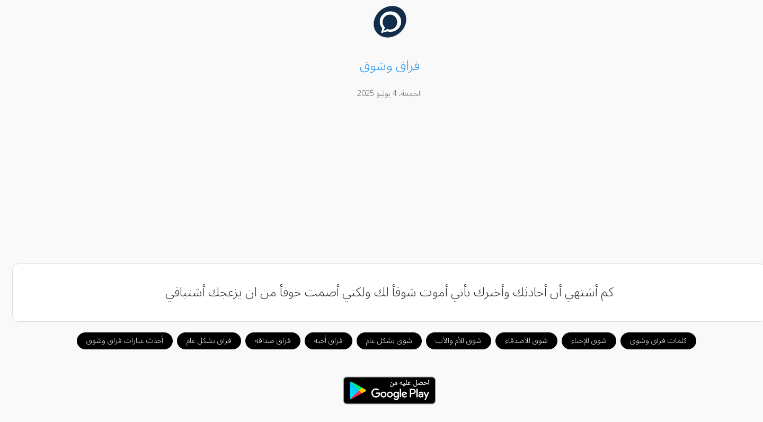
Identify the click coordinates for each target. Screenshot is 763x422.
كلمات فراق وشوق (650, 340)
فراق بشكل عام (201, 340)
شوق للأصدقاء (518, 340)
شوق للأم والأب (451, 340)
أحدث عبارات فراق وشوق (116, 340)
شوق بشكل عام (381, 340)
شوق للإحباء (581, 340)
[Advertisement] (381, 183)
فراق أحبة (320, 340)
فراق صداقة (265, 340)
